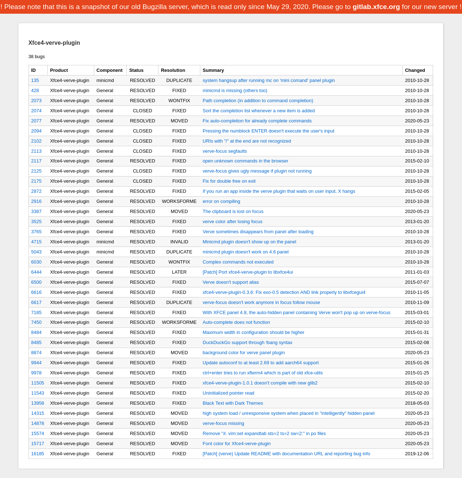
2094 (36, 131)
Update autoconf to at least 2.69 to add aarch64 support (261, 362)
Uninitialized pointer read (228, 393)
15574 (37, 433)
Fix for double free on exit (229, 181)
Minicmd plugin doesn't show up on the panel (249, 241)
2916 (36, 201)
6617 (36, 302)
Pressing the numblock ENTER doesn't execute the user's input (269, 131)
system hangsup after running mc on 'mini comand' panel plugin (269, 80)
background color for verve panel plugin (244, 352)
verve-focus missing (223, 423)
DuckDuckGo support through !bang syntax (248, 342)
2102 (36, 141)
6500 (36, 282)
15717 (37, 443)
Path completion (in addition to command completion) (258, 100)
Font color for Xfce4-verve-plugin (237, 443)
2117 (36, 161)
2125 (36, 171)
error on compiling (221, 201)
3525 (36, 221)
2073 (36, 100)
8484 (36, 332)
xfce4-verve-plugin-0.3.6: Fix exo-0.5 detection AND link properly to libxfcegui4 (284, 292)
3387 (36, 211)
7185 (36, 312)
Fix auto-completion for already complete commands (257, 120)
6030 (36, 262)
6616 (36, 292)
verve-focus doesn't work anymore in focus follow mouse (261, 302)
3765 (36, 231)
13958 (37, 403)
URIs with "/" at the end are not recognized (247, 141)
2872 (36, 191)
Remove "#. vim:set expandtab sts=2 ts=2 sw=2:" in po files (264, 433)
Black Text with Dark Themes (233, 403)
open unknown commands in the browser (245, 161)
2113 (36, 151)
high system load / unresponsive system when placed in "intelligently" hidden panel (289, 413)
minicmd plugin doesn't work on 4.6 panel (246, 252)
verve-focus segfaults (225, 151)
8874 (36, 352)
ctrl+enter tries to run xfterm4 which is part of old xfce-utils (263, 372)
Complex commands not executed (238, 262)
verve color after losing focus (232, 221)
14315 (37, 413)
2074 (36, 110)
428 (35, 90)
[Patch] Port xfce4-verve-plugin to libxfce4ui (248, 272)
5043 (36, 252)
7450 (36, 322)
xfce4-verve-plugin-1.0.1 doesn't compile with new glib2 (260, 383)
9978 (36, 372)
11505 (37, 383)
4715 (36, 241)
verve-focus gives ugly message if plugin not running (257, 171)
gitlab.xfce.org (376, 6)
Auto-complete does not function (236, 322)
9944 (36, 362)
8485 (36, 342)
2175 (36, 181)
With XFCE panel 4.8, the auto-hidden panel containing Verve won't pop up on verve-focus (297, 312)
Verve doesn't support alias (231, 282)
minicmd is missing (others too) (235, 90)
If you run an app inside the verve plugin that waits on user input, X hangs (279, 191)
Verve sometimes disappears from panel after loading (258, 231)
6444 (36, 272)
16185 (37, 453)
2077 (36, 120)
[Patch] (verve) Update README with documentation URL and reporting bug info (286, 453)
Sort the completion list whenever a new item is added (259, 110)
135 (35, 80)
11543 (37, 393)
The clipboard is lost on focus (233, 211)
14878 (37, 423)
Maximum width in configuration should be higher (254, 332)
